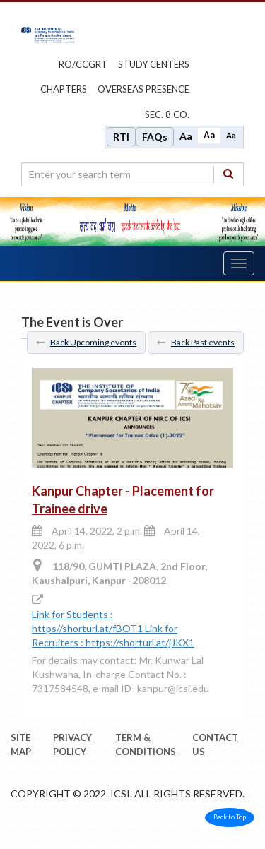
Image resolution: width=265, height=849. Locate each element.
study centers (153, 64)
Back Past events (196, 342)
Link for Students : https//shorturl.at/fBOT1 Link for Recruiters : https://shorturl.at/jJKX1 (113, 628)
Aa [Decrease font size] (231, 135)
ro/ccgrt (83, 64)
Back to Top (229, 817)
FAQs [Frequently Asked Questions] (154, 137)
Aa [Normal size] (209, 135)
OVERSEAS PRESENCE (143, 89)
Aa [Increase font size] (185, 136)
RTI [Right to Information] (121, 137)
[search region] (132, 174)
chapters (63, 89)
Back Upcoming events (86, 342)
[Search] (228, 174)
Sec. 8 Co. (167, 114)
